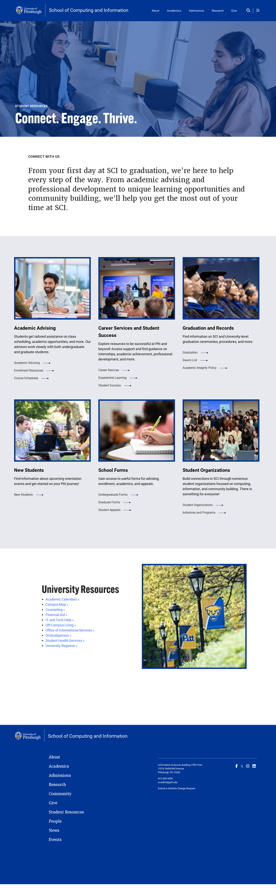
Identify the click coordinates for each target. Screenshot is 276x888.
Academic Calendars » (62, 599)
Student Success (109, 385)
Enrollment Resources (28, 370)
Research (218, 10)
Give (234, 10)
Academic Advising (27, 363)
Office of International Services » (70, 630)
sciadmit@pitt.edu (167, 782)
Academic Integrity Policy (200, 368)
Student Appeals (109, 510)
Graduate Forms (109, 502)
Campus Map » (57, 604)
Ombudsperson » (58, 635)
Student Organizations (198, 505)
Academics (174, 10)
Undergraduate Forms (113, 494)
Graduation (190, 352)
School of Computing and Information (88, 10)
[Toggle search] (249, 10)
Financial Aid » (56, 614)
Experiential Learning (112, 378)
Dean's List (190, 360)
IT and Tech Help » (60, 620)
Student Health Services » (65, 640)
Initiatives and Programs (199, 512)
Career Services (108, 370)
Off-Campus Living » (61, 625)
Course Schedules (26, 378)
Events (55, 839)
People (55, 821)
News (54, 830)
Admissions (196, 10)
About (155, 10)
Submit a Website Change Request (176, 788)
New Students (23, 494)
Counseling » (55, 609)
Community (60, 793)
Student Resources (66, 812)
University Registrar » (61, 645)
